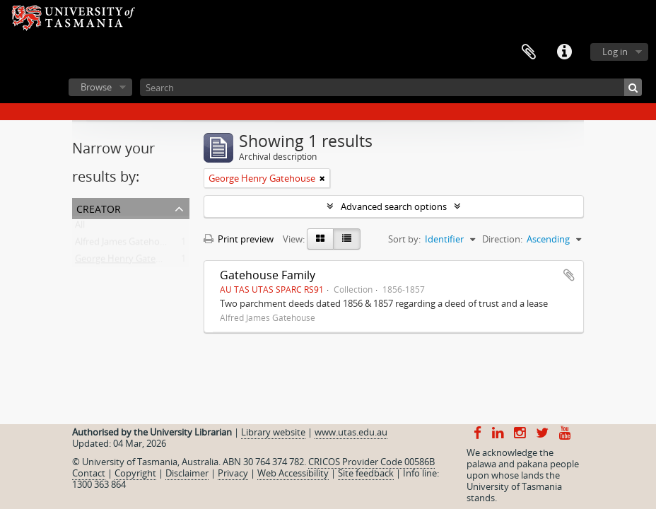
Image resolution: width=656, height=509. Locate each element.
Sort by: (404, 239)
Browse (96, 87)
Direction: (502, 239)
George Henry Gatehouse (128, 261)
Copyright (135, 473)
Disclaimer (187, 473)
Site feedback (366, 473)
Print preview (239, 239)
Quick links (564, 52)
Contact (88, 473)
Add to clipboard (569, 275)
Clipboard (528, 52)
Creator (98, 207)
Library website (273, 432)
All (80, 227)
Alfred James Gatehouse (125, 244)
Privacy (233, 473)
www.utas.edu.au (351, 432)
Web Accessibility (293, 473)
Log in (615, 51)
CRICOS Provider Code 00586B (371, 461)
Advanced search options (394, 206)
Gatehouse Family (267, 275)
